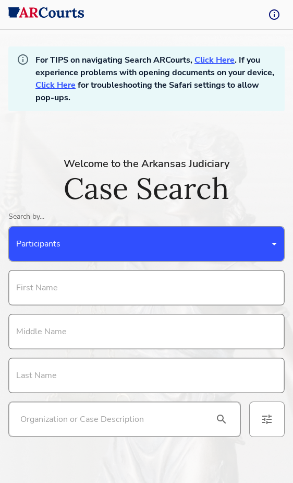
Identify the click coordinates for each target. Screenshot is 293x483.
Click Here (214, 60)
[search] (221, 419)
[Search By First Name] (146, 287)
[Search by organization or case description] (112, 419)
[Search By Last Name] (146, 375)
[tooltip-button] (274, 15)
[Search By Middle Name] (146, 331)
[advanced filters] (267, 419)
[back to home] (46, 15)
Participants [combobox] (38, 244)
